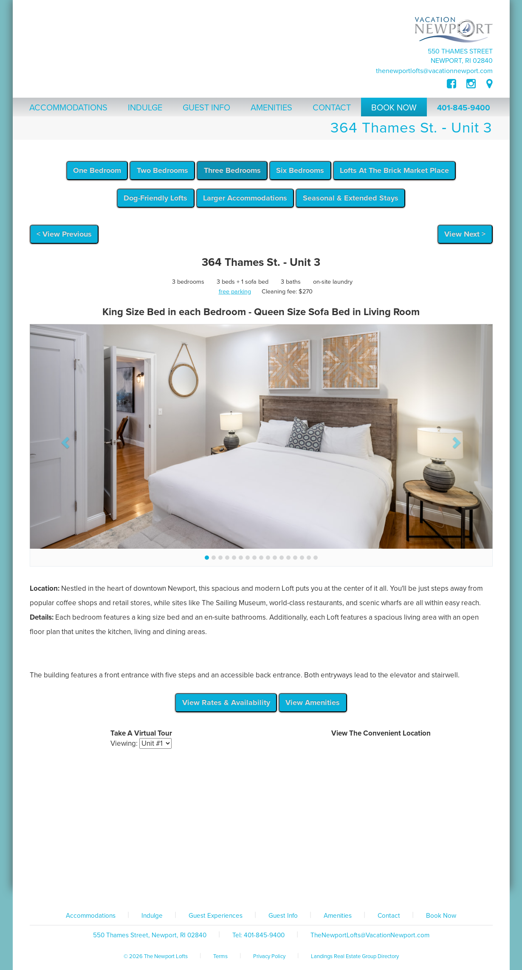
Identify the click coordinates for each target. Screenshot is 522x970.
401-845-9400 (463, 108)
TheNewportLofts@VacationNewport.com (434, 71)
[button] (64, 440)
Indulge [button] (145, 108)
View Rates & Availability (226, 702)
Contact (389, 915)
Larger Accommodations (245, 198)
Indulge (152, 915)
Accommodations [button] (68, 108)
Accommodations (91, 915)
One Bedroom (97, 170)
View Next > (464, 234)
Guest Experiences (216, 915)
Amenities (338, 915)
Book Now (441, 915)
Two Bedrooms (162, 170)
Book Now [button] (394, 108)
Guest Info (283, 915)
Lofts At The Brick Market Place (394, 170)
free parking (235, 291)
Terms (220, 956)
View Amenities (312, 702)
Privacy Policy (269, 956)
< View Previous (64, 234)
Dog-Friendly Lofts (155, 198)
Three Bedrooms (232, 170)
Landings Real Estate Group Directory (355, 956)
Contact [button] (332, 108)
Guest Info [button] (206, 108)
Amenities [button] (271, 108)
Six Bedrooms (300, 170)
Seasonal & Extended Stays (350, 198)
